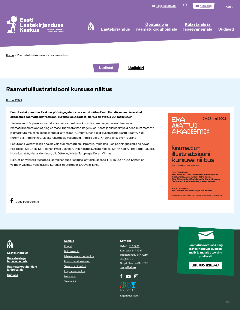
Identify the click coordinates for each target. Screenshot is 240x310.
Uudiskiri (136, 67)
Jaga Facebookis (27, 202)
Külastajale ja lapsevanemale (197, 27)
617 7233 (142, 263)
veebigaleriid (41, 165)
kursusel (58, 123)
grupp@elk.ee (128, 267)
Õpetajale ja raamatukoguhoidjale (156, 27)
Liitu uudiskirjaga (205, 266)
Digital (230, 302)
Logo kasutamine (74, 271)
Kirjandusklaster (130, 295)
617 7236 (134, 246)
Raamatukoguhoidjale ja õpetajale (22, 268)
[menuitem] (229, 6)
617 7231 (137, 250)
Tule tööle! (70, 281)
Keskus (69, 241)
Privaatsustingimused (77, 261)
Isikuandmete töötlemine (79, 256)
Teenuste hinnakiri (75, 266)
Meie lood (70, 276)
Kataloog (206, 6)
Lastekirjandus (115, 29)
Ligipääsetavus (166, 6)
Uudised (226, 29)
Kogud (68, 246)
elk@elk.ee (126, 259)
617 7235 (142, 254)
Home (10, 55)
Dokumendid (71, 251)
